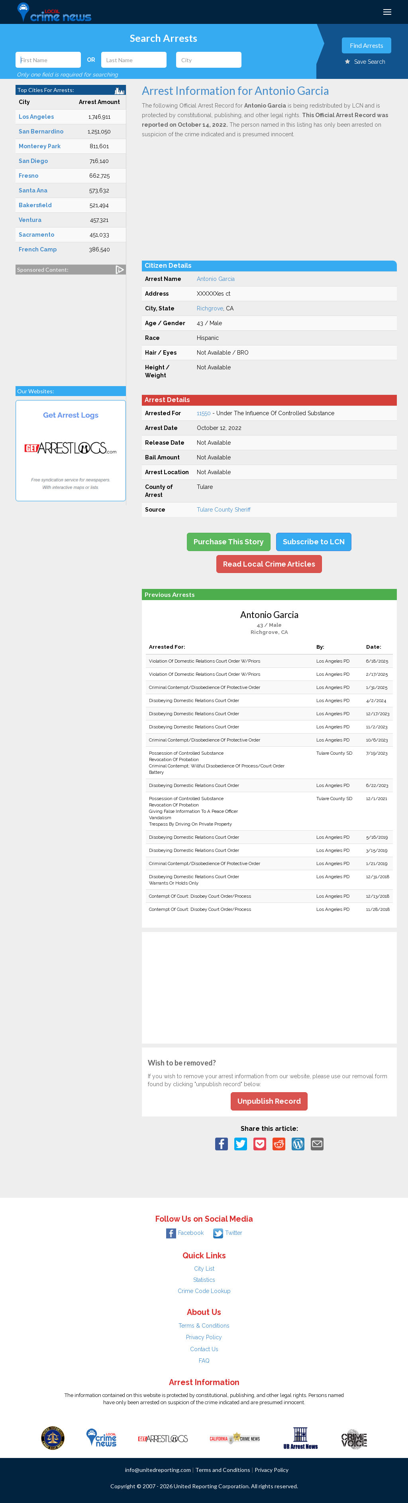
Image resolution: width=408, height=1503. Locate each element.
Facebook (185, 1233)
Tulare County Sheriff (224, 509)
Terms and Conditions (222, 1469)
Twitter (227, 1233)
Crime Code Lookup (204, 1291)
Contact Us (204, 1349)
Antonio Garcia (216, 279)
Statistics (204, 1280)
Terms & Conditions (204, 1325)
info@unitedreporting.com (158, 1469)
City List (204, 1269)
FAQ (204, 1361)
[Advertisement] (71, 326)
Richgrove (210, 308)
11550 (204, 413)
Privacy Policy (204, 1337)
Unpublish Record (269, 1101)
